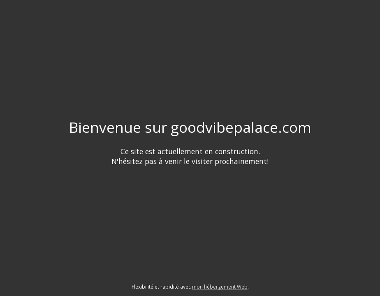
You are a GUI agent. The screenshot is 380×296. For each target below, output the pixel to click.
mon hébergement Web (220, 286)
